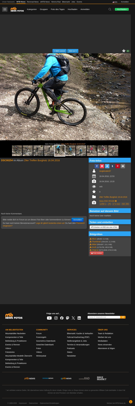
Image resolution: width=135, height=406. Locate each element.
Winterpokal (41, 356)
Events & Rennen (12, 345)
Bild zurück (59, 51)
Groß (94, 247)
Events (79, 2)
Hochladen (72, 9)
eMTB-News (45, 2)
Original (95, 250)
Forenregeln (41, 337)
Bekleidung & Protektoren (16, 341)
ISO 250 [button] (125, 204)
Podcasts (71, 348)
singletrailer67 (105, 171)
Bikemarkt (66, 2)
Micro (94, 239)
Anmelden (125, 2)
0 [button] (127, 51)
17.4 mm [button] (116, 204)
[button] (116, 201)
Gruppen (44, 9)
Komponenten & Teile (14, 337)
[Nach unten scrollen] (130, 401)
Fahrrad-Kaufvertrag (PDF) (78, 337)
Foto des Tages (57, 9)
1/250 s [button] (103, 204)
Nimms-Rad (56, 2)
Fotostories (10, 352)
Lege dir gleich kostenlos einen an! (50, 223)
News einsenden (105, 345)
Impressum (23, 403)
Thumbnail (96, 242)
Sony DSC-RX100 (106, 201)
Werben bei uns (104, 337)
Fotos (38, 348)
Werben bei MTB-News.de (116, 403)
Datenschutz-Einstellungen (49, 403)
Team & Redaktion (105, 333)
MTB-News (21, 2)
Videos (8, 348)
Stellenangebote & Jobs (77, 341)
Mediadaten (103, 341)
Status (69, 352)
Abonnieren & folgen (106, 348)
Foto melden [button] (96, 253)
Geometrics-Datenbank (45, 341)
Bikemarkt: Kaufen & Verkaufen (80, 333)
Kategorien (32, 9)
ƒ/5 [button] (109, 204)
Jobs (73, 2)
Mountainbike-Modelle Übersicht (18, 356)
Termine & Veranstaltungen (78, 345)
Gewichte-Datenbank (45, 345)
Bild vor (73, 51)
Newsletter (71, 356)
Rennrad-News (33, 2)
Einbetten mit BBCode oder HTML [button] (104, 227)
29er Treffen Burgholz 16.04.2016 (73, 144)
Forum (39, 333)
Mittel (94, 244)
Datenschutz (33, 403)
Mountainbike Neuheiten (15, 333)
